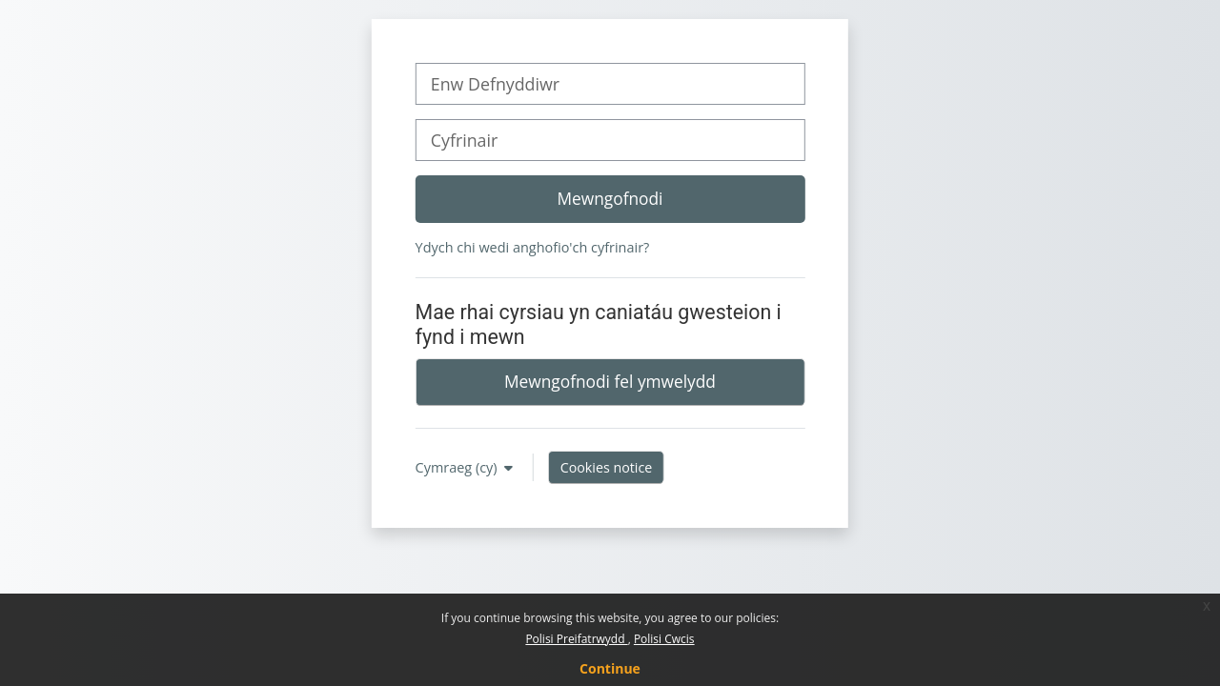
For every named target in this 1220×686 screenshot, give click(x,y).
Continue (610, 668)
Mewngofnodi (610, 198)
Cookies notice (606, 467)
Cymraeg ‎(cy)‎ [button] (458, 467)
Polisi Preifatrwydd (576, 639)
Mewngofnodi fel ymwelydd (610, 381)
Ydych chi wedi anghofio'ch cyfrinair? (533, 247)
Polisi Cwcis (664, 639)
